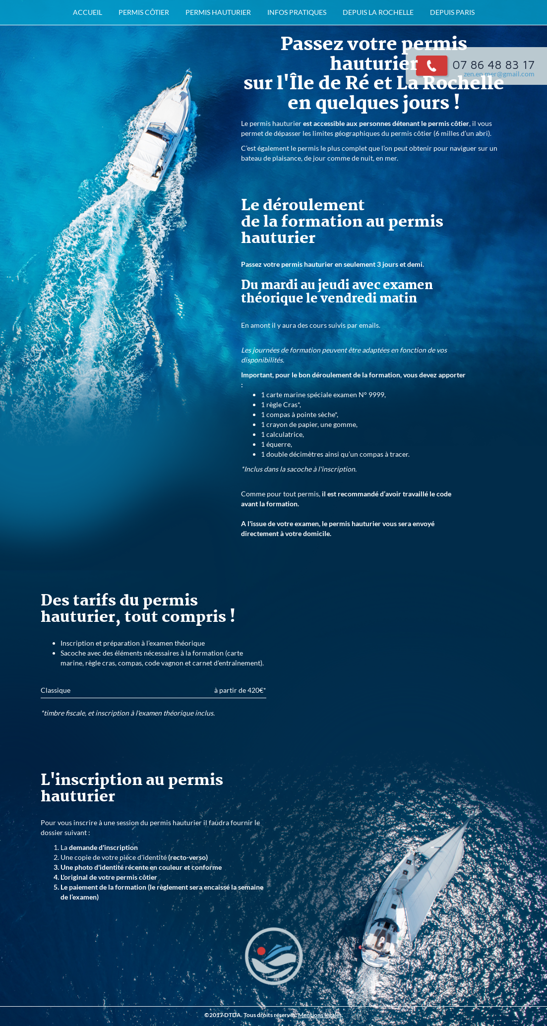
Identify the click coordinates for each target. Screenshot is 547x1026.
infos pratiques (296, 12)
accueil (87, 12)
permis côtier (144, 12)
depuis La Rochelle (378, 12)
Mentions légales (320, 1015)
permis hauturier (218, 12)
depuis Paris (452, 12)
